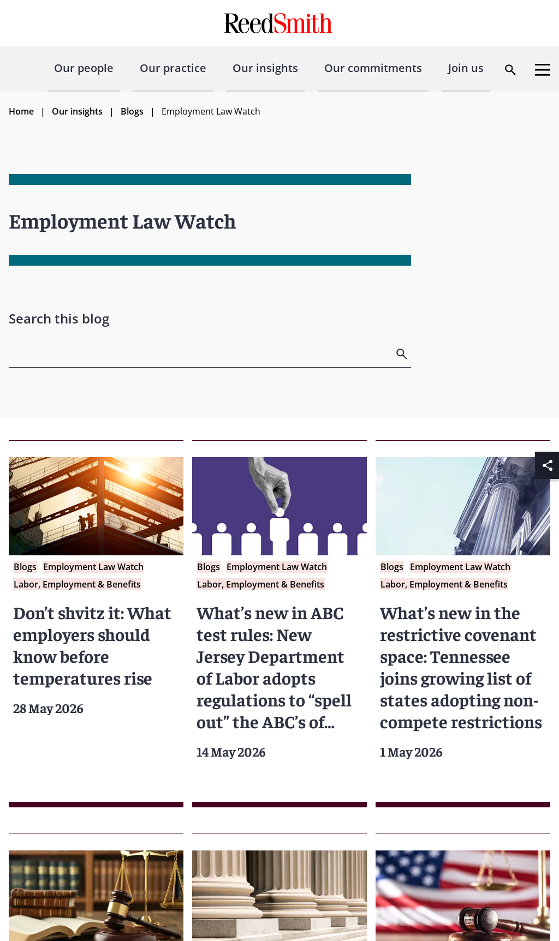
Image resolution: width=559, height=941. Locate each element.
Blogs (132, 111)
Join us (466, 68)
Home (21, 111)
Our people (84, 68)
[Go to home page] (279, 23)
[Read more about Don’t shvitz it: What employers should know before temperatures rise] (96, 623)
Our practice (173, 68)
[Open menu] (542, 70)
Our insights (265, 68)
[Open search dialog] (510, 70)
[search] (403, 354)
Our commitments (373, 68)
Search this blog (59, 318)
